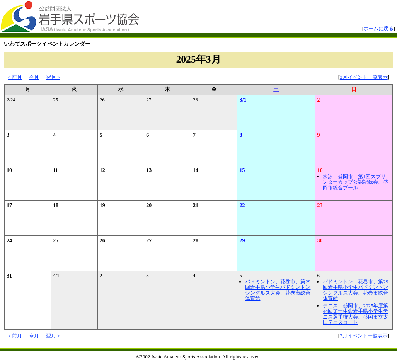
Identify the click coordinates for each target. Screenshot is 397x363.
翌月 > (53, 77)
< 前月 (15, 77)
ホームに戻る (378, 28)
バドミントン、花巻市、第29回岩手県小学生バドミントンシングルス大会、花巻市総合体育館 (277, 290)
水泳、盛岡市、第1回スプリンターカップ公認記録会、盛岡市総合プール (355, 182)
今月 (34, 77)
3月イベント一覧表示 (364, 77)
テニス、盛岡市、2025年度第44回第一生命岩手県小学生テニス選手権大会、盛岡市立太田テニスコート (355, 314)
